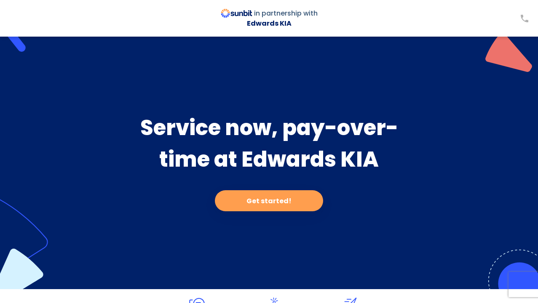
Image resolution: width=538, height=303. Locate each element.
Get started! (269, 201)
